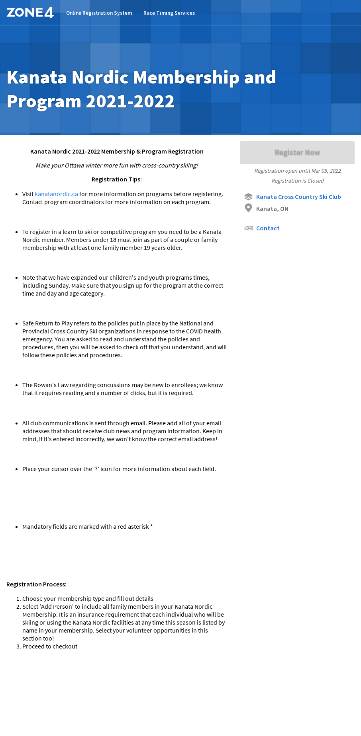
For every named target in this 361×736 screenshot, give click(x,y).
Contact (261, 228)
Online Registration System (99, 13)
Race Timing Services (169, 13)
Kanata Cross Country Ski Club (292, 197)
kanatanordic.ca (57, 194)
